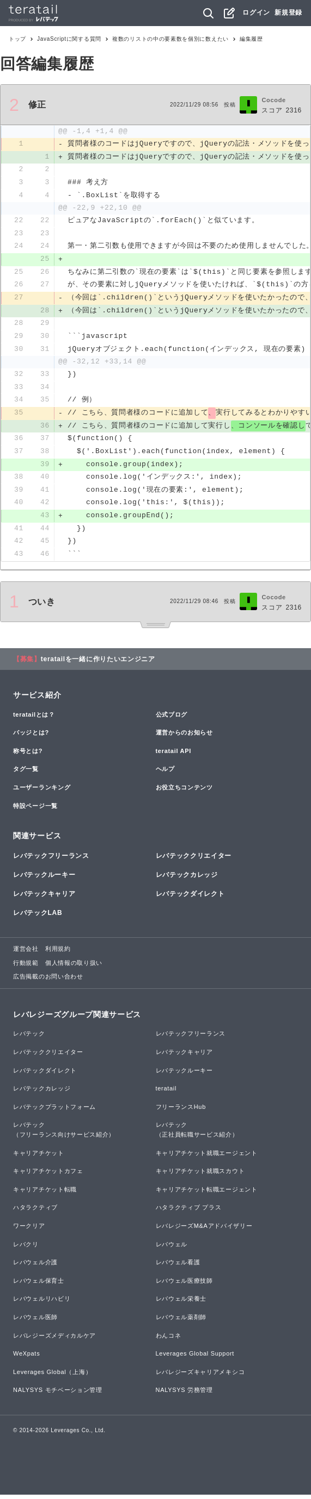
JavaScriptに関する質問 (69, 39)
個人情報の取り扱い (73, 967)
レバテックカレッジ (187, 879)
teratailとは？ (34, 719)
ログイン (256, 12)
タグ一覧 (26, 773)
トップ (17, 39)
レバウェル (172, 1248)
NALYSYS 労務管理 (184, 1394)
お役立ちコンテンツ (184, 791)
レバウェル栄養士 (181, 1303)
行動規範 (26, 967)
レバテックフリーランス (51, 860)
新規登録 (288, 12)
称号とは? (27, 755)
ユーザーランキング (41, 791)
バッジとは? (31, 736)
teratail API (173, 755)
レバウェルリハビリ (41, 1303)
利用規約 (58, 953)
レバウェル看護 (178, 1266)
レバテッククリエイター (194, 860)
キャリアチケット (38, 1157)
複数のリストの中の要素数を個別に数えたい (170, 39)
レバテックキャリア (44, 898)
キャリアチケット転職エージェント (207, 1193)
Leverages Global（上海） (52, 1376)
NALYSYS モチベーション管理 (57, 1394)
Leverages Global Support (195, 1357)
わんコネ (168, 1340)
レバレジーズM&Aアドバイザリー (204, 1230)
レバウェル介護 (35, 1266)
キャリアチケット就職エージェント (207, 1157)
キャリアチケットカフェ (48, 1175)
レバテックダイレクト (190, 898)
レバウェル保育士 (38, 1285)
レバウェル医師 (35, 1321)
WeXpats (26, 1357)
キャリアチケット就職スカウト (200, 1175)
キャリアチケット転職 (45, 1193)
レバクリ (26, 1248)
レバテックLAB (37, 917)
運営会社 (26, 953)
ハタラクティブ (35, 1212)
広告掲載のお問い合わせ (48, 981)
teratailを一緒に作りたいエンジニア (98, 663)
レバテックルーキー (44, 879)
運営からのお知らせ (184, 736)
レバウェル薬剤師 (181, 1321)
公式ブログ (172, 719)
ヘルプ (165, 773)
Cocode (273, 100)
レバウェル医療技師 (184, 1285)
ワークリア (29, 1230)
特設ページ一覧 (35, 810)
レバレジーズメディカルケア (54, 1340)
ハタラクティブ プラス (189, 1212)
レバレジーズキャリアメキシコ (200, 1376)
